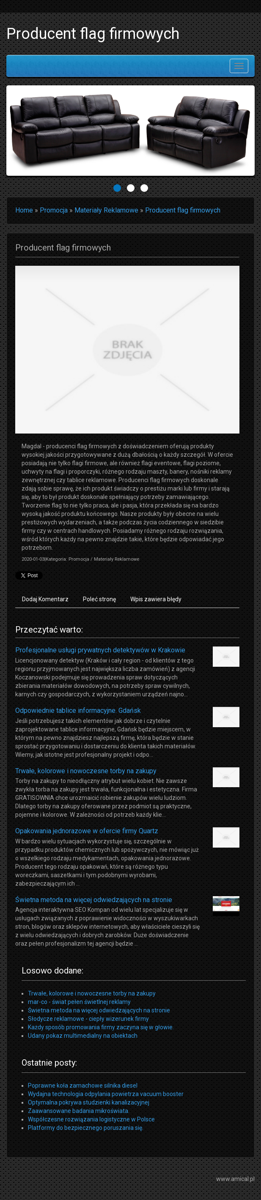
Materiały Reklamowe (106, 210)
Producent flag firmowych (182, 210)
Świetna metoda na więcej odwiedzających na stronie (93, 900)
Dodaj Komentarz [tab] (45, 599)
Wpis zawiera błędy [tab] (155, 599)
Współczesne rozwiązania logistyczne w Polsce (91, 1119)
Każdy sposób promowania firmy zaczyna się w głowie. (101, 1027)
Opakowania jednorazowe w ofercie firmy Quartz (86, 831)
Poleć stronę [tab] (99, 599)
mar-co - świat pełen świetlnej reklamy (79, 1001)
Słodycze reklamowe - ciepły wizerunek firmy (88, 1018)
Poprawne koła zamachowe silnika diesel (82, 1085)
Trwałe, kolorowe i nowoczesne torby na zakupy (86, 771)
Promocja (54, 210)
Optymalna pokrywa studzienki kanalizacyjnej (88, 1102)
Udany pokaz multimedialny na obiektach (82, 1035)
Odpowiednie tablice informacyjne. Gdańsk (78, 710)
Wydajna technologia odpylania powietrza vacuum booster (106, 1094)
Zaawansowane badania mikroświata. (78, 1110)
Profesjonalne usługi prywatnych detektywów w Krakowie (100, 650)
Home (24, 210)
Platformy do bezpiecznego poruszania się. (85, 1127)
